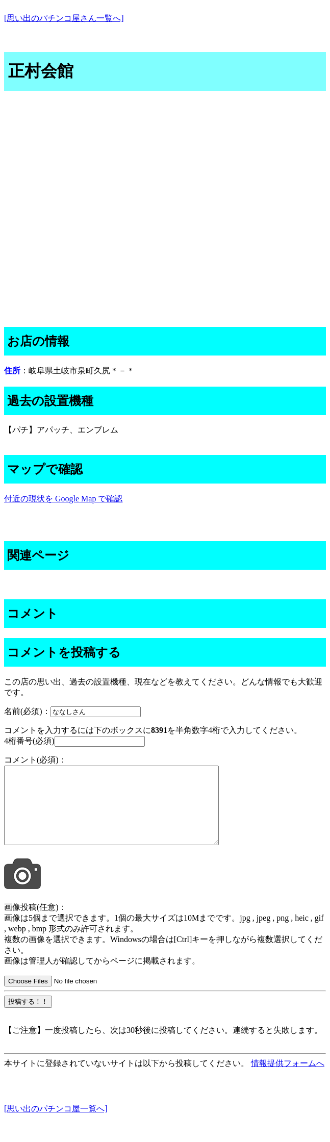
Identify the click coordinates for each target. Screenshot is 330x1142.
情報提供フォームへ (287, 1078)
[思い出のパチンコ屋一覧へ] (56, 1124)
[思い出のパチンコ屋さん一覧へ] (64, 18)
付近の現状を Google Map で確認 (63, 498)
